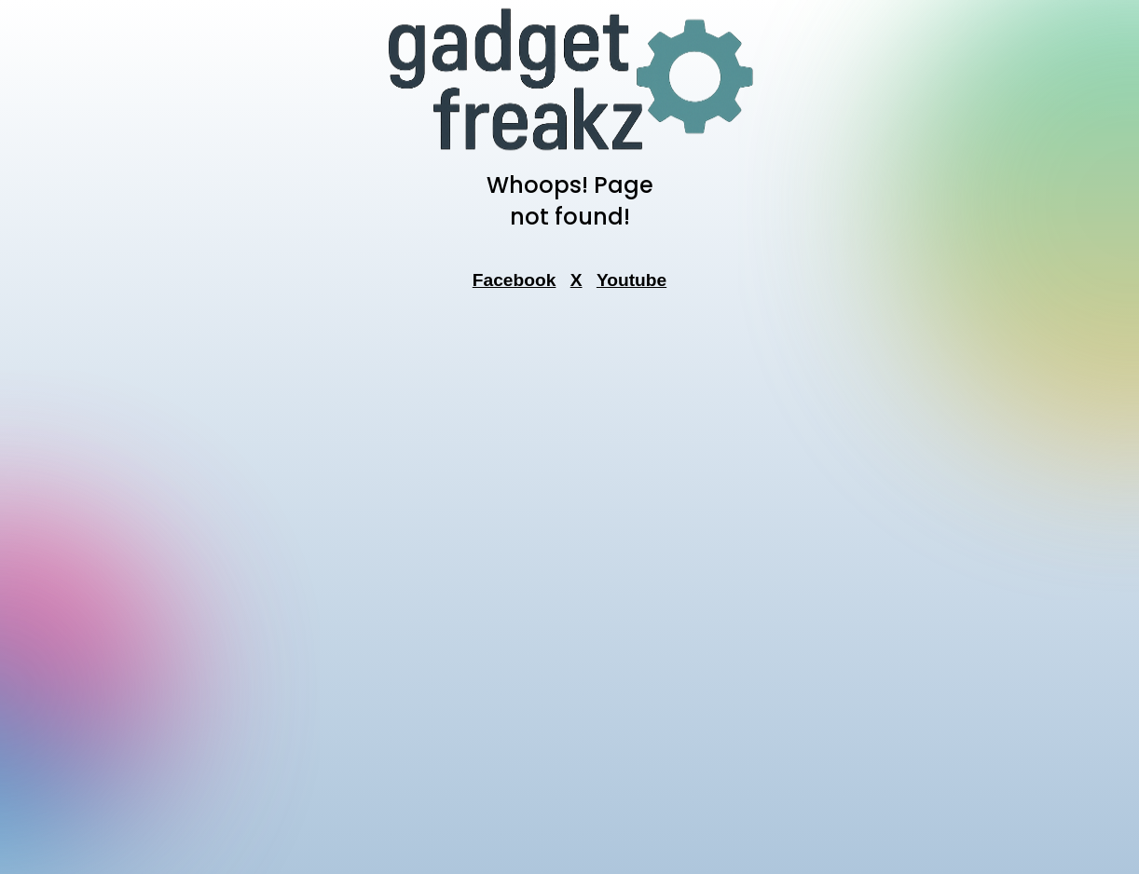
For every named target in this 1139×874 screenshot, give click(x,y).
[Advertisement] (569, 587)
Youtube (631, 280)
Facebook (514, 280)
